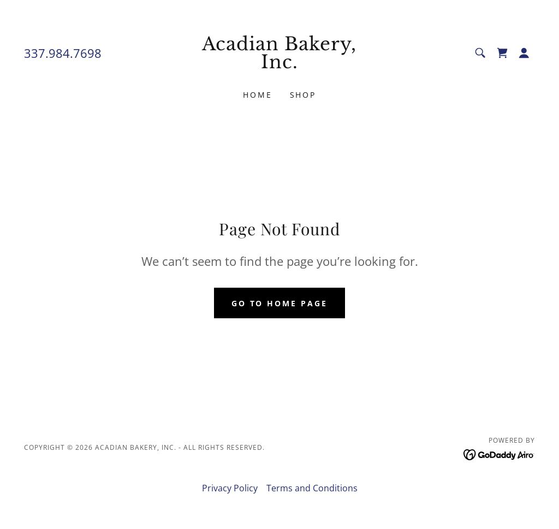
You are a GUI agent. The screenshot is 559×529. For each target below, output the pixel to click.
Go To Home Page (279, 303)
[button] (524, 53)
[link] (279, 65)
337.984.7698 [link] (63, 53)
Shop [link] (303, 95)
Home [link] (257, 95)
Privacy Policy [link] (230, 488)
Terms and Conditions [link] (312, 488)
